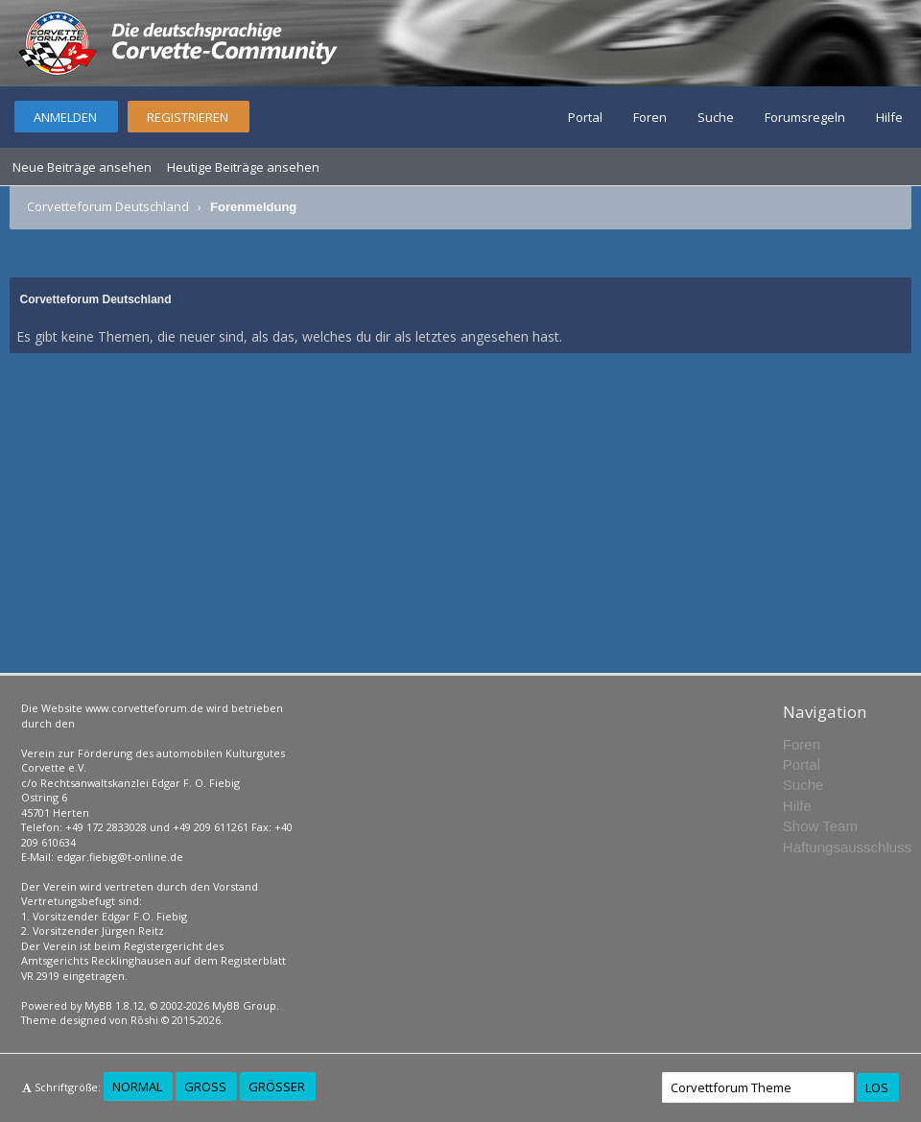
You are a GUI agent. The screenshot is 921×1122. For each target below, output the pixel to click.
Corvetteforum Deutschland (108, 206)
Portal (585, 117)
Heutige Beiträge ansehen (243, 167)
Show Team (820, 826)
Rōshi (144, 1020)
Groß (205, 1086)
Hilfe (889, 117)
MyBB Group (244, 1005)
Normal (137, 1086)
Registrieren (187, 117)
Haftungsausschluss (847, 847)
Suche (715, 117)
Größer (276, 1086)
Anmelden (65, 117)
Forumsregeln (805, 117)
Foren (650, 117)
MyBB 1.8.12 (114, 1005)
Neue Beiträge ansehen (82, 167)
